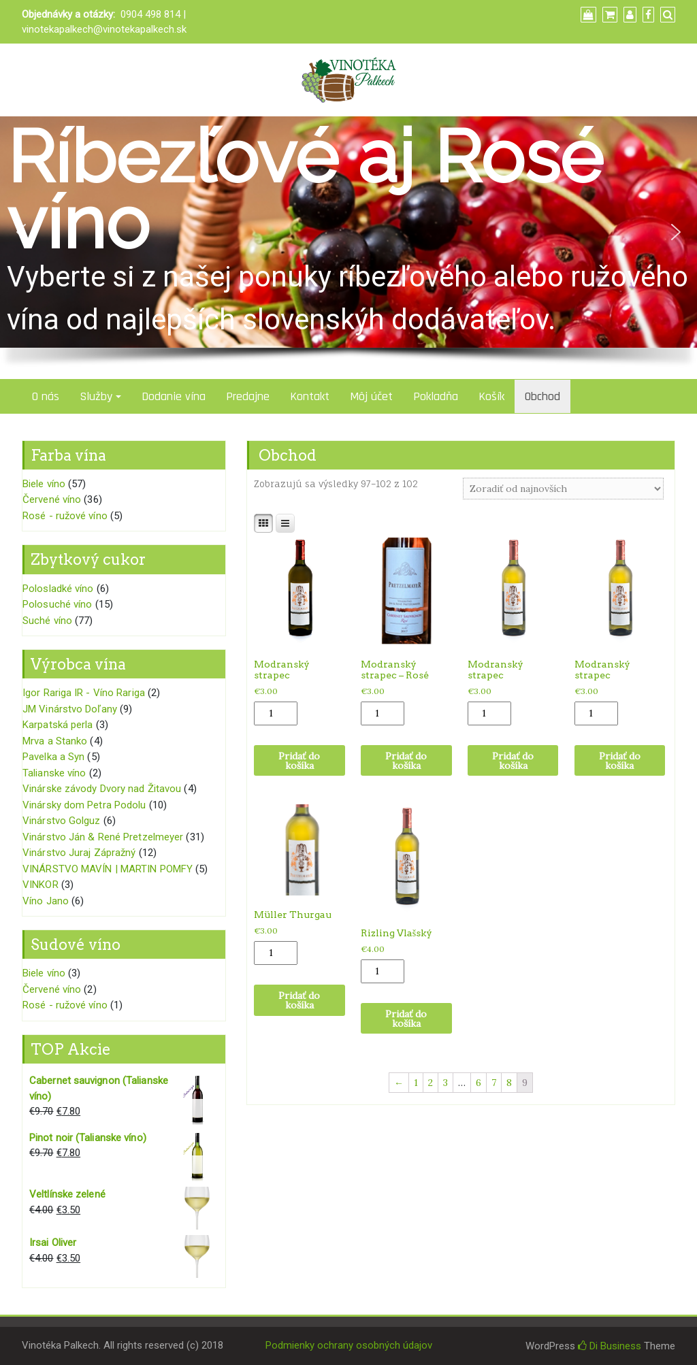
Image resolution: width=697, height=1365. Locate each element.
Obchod (542, 396)
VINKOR (40, 884)
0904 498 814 (150, 14)
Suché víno (47, 620)
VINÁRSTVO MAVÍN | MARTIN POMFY (107, 869)
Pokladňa (435, 396)
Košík (491, 396)
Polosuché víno (57, 604)
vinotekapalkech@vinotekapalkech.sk (104, 29)
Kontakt (309, 396)
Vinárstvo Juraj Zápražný (78, 852)
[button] (21, 232)
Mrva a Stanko (54, 741)
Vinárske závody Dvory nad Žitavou (101, 789)
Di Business (609, 1346)
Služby (96, 396)
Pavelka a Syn (53, 757)
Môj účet (371, 396)
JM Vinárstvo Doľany (69, 709)
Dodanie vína (174, 396)
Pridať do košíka (299, 761)
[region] (348, 247)
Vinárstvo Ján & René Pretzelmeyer (102, 837)
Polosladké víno (58, 588)
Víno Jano (45, 901)
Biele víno (43, 484)
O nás (45, 396)
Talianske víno (54, 773)
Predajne (248, 396)
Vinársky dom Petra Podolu (84, 805)
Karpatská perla (57, 725)
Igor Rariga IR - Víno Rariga (83, 693)
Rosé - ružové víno (65, 516)
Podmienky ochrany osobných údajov (348, 1345)
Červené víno (51, 499)
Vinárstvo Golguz (61, 821)
